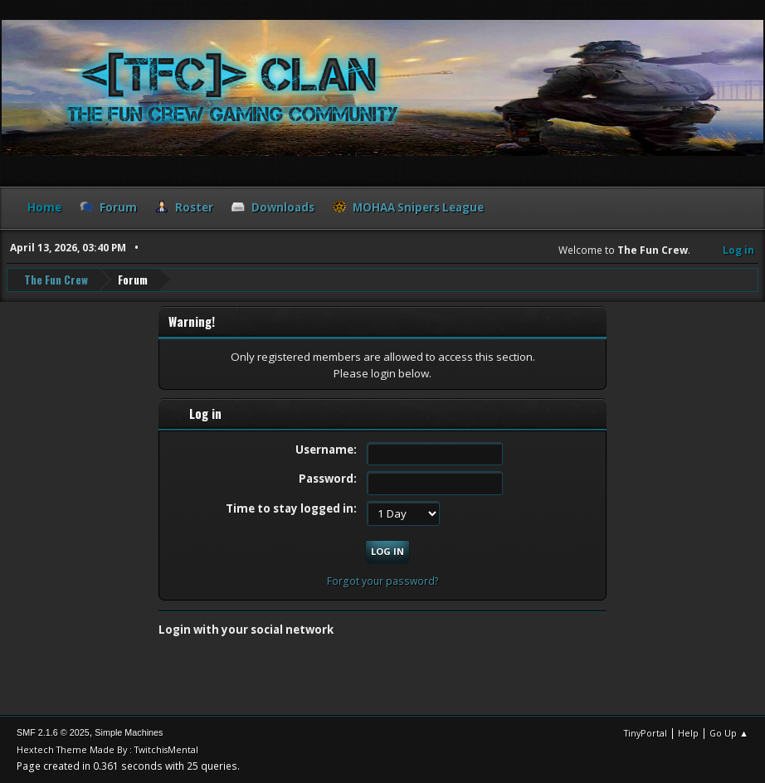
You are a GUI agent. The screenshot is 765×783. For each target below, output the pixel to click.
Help (688, 733)
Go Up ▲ (728, 733)
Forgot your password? (383, 581)
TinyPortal (645, 733)
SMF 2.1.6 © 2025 (53, 732)
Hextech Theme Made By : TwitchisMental (107, 749)
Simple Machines (129, 732)
